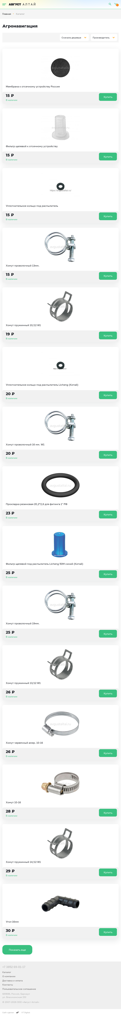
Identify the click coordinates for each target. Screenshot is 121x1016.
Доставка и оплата (12, 980)
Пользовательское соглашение (19, 989)
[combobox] (74, 37)
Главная (6, 13)
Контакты (7, 984)
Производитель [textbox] (101, 37)
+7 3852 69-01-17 (13, 967)
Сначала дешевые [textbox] (71, 37)
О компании (8, 976)
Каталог (6, 972)
